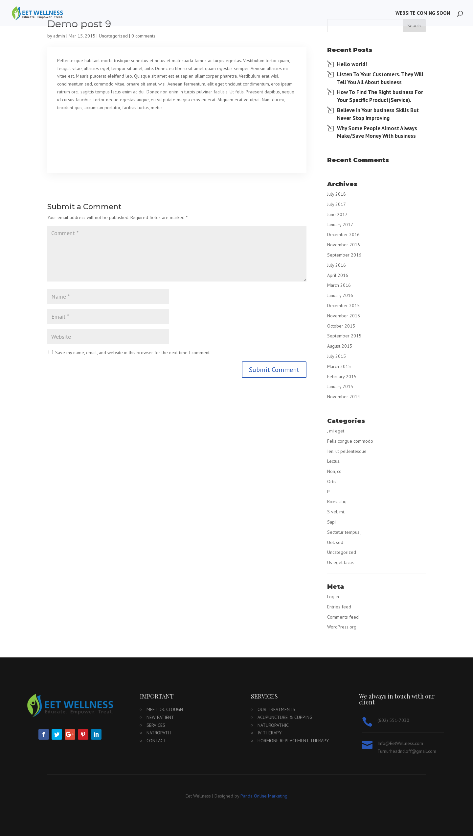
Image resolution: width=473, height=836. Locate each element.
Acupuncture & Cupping (285, 717)
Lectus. (333, 461)
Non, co (334, 471)
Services (155, 725)
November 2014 (343, 397)
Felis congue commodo (350, 441)
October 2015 (341, 326)
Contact (156, 741)
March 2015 (339, 366)
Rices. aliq (337, 501)
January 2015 (340, 386)
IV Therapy (270, 733)
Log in (333, 597)
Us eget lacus (340, 562)
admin (59, 36)
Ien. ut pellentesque (347, 451)
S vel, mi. (336, 512)
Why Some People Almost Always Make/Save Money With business (377, 132)
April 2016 (337, 275)
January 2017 (340, 225)
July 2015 (336, 356)
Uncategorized (113, 36)
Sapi (331, 522)
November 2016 (343, 245)
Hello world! (352, 64)
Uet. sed (335, 542)
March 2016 (339, 285)
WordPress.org (341, 627)
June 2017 (337, 214)
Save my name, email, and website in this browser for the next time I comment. (133, 353)
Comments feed (343, 617)
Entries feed (339, 607)
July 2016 (336, 265)
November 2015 (343, 316)
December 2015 (343, 305)
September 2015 (344, 336)
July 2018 (336, 194)
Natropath (158, 733)
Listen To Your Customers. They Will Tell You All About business (380, 78)
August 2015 (339, 346)
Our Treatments (276, 709)
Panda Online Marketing (263, 796)
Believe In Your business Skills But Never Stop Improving (378, 114)
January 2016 (340, 295)
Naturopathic (273, 725)
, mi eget (335, 431)
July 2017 (336, 204)
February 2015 (341, 377)
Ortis (331, 481)
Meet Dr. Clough (164, 709)
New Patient (160, 717)
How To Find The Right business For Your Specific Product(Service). (380, 96)
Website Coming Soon (422, 13)
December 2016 (343, 234)
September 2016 (344, 255)
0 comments (143, 36)
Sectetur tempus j (344, 532)
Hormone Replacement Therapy (293, 741)
